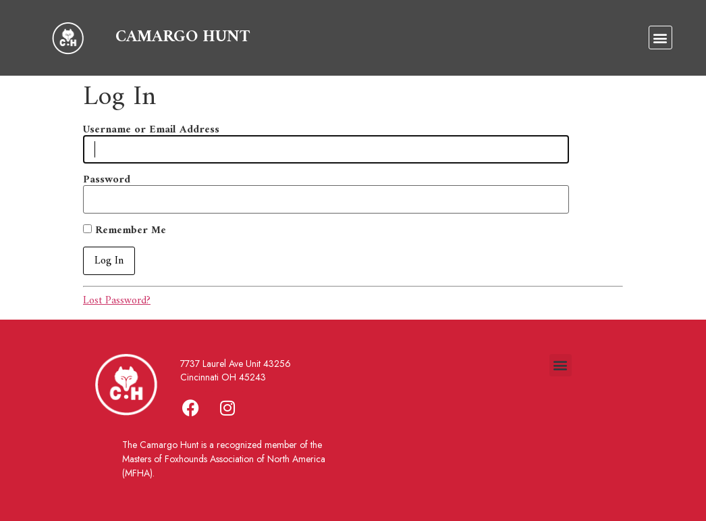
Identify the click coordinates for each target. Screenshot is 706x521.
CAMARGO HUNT (182, 37)
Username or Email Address (151, 129)
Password (106, 179)
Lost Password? (117, 300)
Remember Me (124, 230)
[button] (660, 37)
